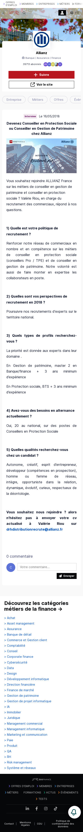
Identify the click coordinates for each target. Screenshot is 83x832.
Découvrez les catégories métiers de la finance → (36, 606)
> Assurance (13, 629)
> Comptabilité (14, 645)
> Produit (10, 745)
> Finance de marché (19, 690)
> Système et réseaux (20, 768)
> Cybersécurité (15, 662)
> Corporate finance (18, 656)
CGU (39, 823)
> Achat (9, 618)
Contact (9, 823)
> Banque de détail (17, 634)
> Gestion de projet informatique (27, 701)
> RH (7, 757)
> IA (7, 706)
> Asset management (19, 623)
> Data (9, 668)
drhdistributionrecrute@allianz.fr (34, 529)
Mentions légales (25, 824)
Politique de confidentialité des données (63, 823)
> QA (7, 751)
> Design (10, 673)
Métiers (37, 100)
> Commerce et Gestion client (25, 640)
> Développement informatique (26, 679)
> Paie (8, 740)
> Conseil (10, 651)
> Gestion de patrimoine (21, 695)
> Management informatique (24, 729)
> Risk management (18, 762)
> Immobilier (12, 712)
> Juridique (12, 718)
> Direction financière (19, 684)
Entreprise (13, 100)
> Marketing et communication (25, 734)
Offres (58, 100)
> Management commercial (23, 723)
